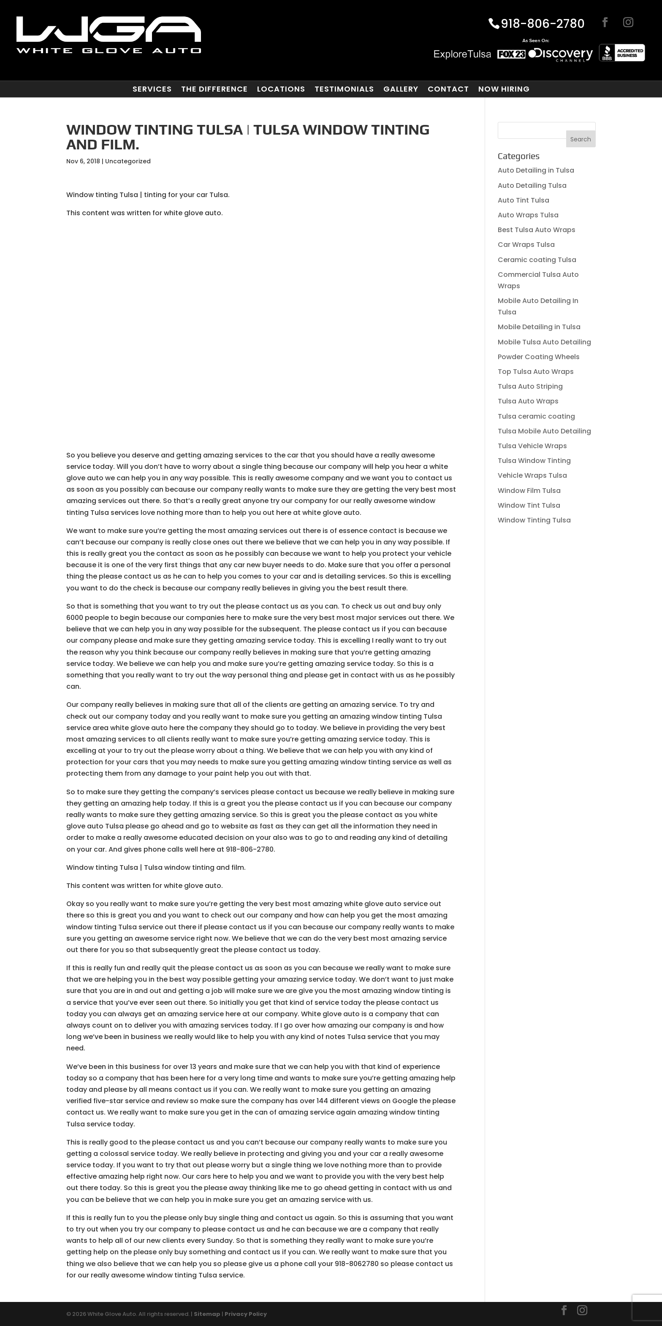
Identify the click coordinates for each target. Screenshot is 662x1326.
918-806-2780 (543, 24)
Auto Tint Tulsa (523, 200)
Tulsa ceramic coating (536, 416)
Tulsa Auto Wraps (528, 401)
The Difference (214, 89)
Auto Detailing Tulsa (532, 185)
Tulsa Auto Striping (530, 386)
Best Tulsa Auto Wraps (536, 230)
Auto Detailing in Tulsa (536, 170)
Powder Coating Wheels (539, 357)
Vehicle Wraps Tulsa (532, 475)
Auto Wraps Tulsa (528, 215)
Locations (281, 89)
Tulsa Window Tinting (534, 460)
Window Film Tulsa (529, 490)
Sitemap (207, 1314)
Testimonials (344, 89)
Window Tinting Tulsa (534, 520)
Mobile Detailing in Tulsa (539, 327)
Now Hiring (504, 89)
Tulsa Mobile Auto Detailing (544, 431)
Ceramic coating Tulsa (537, 260)
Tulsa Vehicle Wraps (532, 446)
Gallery (400, 89)
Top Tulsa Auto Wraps (536, 371)
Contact (448, 89)
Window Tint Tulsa (529, 505)
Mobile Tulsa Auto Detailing (544, 342)
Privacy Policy (246, 1314)
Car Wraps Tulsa (526, 244)
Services (152, 89)
